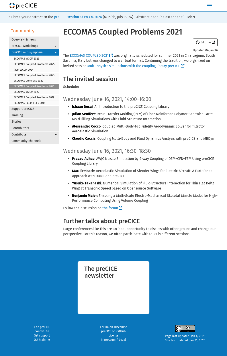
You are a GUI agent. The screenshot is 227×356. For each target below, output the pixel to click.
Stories (17, 122)
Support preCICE (23, 109)
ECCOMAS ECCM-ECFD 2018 (29, 102)
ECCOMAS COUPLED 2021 (89, 55)
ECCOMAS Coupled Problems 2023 (34, 75)
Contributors (20, 128)
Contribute (34, 134)
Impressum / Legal (113, 340)
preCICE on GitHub (113, 331)
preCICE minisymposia (34, 52)
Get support (42, 335)
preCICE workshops (34, 46)
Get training (42, 340)
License (113, 335)
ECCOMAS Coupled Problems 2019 (34, 97)
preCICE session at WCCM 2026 (78, 17)
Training (17, 115)
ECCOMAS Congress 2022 (28, 80)
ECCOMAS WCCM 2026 (26, 58)
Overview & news (24, 39)
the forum (110, 208)
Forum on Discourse (113, 327)
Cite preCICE (42, 327)
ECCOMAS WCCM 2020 (26, 91)
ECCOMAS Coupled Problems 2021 (34, 86)
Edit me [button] (203, 42)
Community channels (26, 141)
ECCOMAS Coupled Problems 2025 (34, 64)
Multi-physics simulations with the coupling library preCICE (133, 66)
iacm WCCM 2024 (23, 69)
